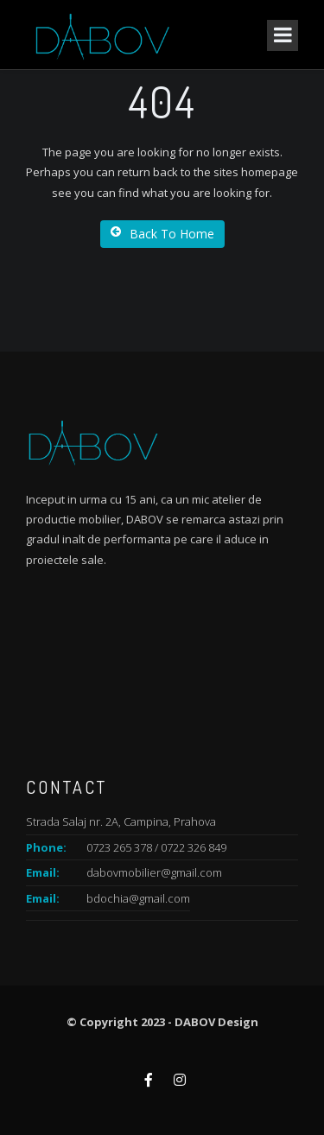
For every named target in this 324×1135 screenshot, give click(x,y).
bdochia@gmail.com (138, 898)
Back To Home (162, 233)
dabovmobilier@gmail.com (154, 872)
